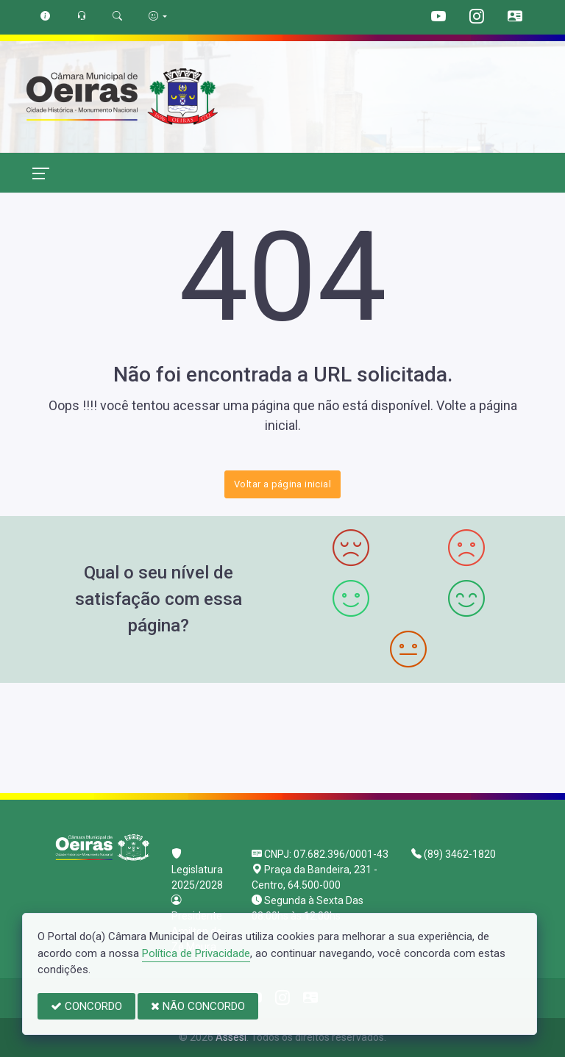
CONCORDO (86, 1006)
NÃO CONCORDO (198, 1006)
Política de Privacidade (196, 953)
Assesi (231, 1037)
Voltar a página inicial (282, 484)
